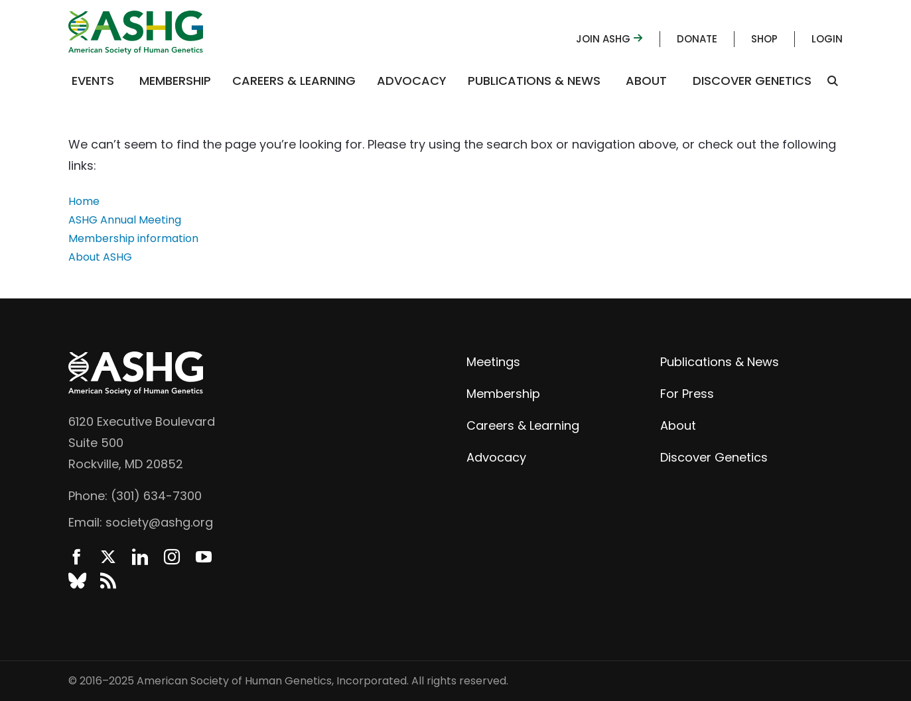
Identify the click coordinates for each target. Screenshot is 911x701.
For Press (687, 393)
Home (84, 201)
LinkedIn (140, 557)
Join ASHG (609, 39)
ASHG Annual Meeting (124, 219)
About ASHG (100, 257)
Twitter (108, 557)
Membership (175, 80)
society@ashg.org (159, 522)
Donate (697, 39)
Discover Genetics (752, 80)
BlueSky (76, 581)
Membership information (133, 238)
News (108, 581)
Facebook (76, 557)
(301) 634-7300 (156, 495)
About (646, 80)
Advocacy (412, 80)
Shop (764, 39)
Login (827, 39)
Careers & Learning (294, 80)
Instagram (172, 557)
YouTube (204, 557)
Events (93, 80)
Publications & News (534, 80)
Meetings (493, 361)
